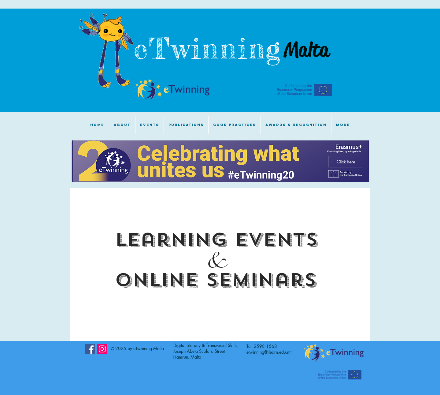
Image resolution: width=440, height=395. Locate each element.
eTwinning (213, 48)
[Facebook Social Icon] (90, 349)
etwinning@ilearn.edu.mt (268, 352)
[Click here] (345, 161)
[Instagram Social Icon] (102, 349)
